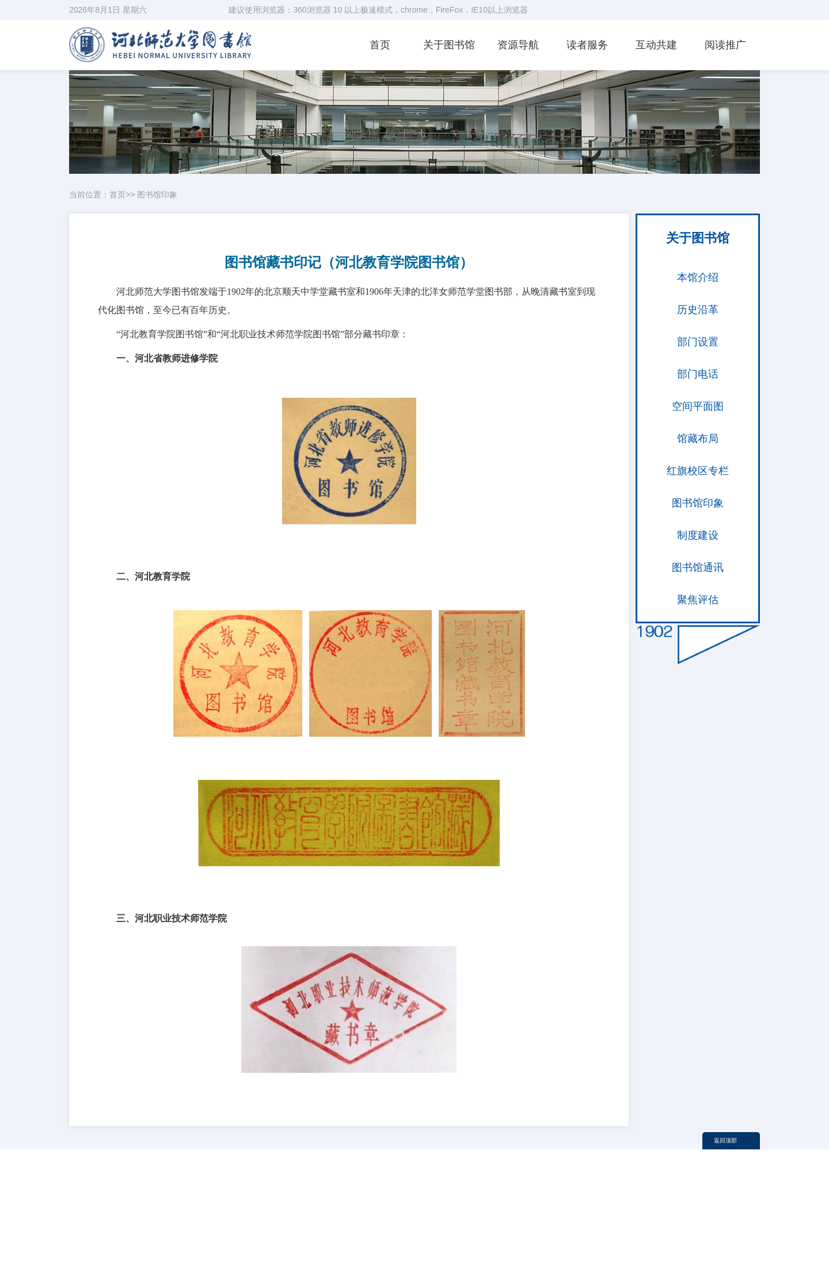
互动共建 (656, 45)
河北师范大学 (660, 1215)
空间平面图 (698, 406)
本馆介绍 (697, 277)
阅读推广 (725, 45)
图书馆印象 (157, 194)
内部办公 (520, 1228)
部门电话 (697, 374)
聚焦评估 (697, 599)
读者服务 (587, 45)
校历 (710, 1215)
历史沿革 (697, 309)
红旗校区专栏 (698, 471)
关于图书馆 (449, 45)
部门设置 (697, 342)
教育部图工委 (528, 1215)
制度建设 (697, 535)
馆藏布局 (697, 438)
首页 (380, 45)
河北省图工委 (594, 1215)
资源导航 (518, 45)
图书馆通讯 (698, 567)
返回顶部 (725, 1140)
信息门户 (586, 1228)
